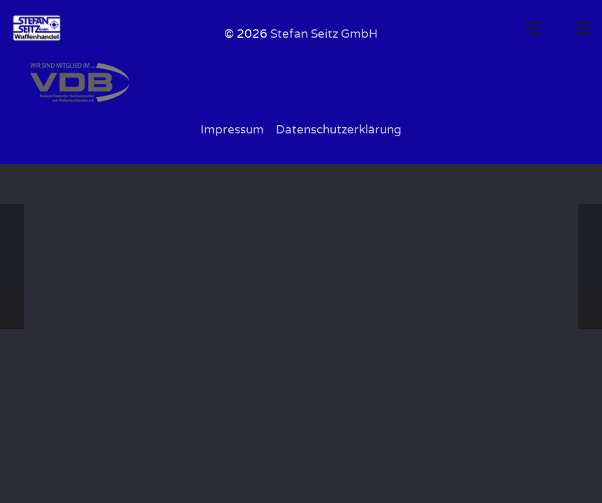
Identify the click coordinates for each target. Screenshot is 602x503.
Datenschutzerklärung (339, 129)
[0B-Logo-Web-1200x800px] (36, 28)
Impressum (232, 129)
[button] (533, 28)
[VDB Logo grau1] (301, 82)
